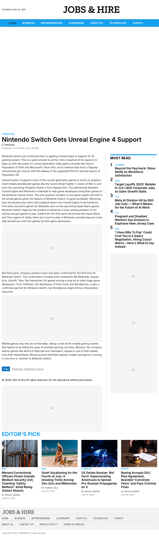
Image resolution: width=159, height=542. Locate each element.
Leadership (76, 23)
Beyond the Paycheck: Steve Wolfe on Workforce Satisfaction (135, 172)
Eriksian (9, 145)
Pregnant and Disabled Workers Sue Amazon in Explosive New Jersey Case (134, 220)
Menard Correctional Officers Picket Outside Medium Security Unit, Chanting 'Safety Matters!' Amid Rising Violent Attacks (18, 481)
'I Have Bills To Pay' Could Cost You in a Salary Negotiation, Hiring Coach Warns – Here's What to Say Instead (134, 239)
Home (12, 23)
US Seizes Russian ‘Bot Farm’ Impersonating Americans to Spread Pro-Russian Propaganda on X (99, 480)
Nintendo (17, 369)
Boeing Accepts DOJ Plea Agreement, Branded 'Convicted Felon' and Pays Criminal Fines (138, 480)
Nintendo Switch (34, 369)
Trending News (8, 134)
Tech (117, 197)
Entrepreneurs (51, 23)
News (117, 229)
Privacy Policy (48, 524)
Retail (117, 181)
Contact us (26, 524)
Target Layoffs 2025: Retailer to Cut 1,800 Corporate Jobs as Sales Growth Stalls (135, 188)
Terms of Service (74, 524)
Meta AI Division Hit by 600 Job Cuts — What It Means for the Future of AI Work (134, 204)
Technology (118, 23)
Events (138, 23)
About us (7, 524)
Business (28, 23)
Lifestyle (96, 23)
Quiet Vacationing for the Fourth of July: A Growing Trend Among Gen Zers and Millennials (59, 478)
